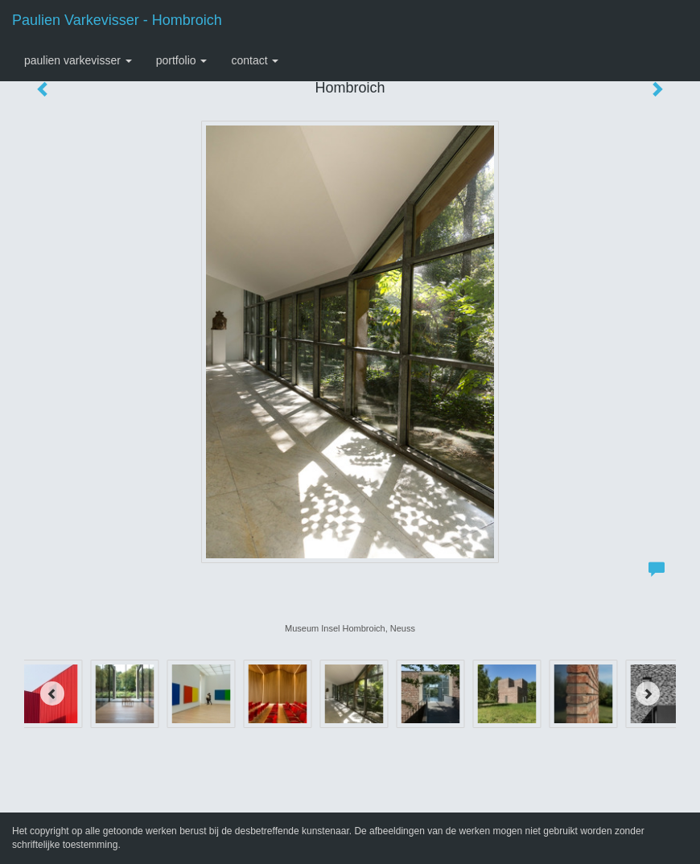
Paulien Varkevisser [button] (78, 60)
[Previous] (52, 693)
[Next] (648, 693)
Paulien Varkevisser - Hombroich (117, 20)
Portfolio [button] (182, 60)
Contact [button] (254, 60)
